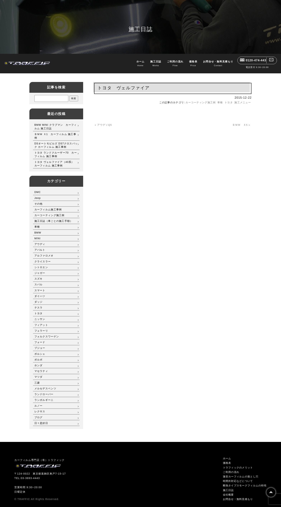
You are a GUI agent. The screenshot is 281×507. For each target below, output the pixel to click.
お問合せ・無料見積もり (212, 63)
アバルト (39, 246)
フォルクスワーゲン (46, 333)
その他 (38, 200)
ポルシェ (39, 350)
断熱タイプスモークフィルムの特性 (245, 482)
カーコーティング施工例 (49, 212)
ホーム (134, 63)
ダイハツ (39, 293)
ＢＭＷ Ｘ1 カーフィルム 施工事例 (55, 133)
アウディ (39, 241)
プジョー (39, 345)
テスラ (38, 304)
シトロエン (41, 264)
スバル (38, 281)
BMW (37, 229)
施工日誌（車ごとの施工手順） (53, 217)
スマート (39, 287)
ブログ (38, 414)
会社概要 (228, 491)
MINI (37, 235)
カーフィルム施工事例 (48, 206)
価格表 (187, 63)
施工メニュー (242, 99)
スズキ (38, 275)
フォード (39, 339)
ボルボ (38, 356)
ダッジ (38, 298)
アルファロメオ (44, 252)
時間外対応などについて (238, 478)
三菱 (37, 379)
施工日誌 (149, 63)
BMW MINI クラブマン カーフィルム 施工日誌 (55, 123)
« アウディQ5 (104, 121)
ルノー (38, 402)
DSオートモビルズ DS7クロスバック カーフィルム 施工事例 (56, 142)
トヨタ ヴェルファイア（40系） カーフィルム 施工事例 (55, 160)
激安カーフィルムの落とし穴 (241, 473)
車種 (37, 223)
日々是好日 (41, 420)
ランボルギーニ (44, 396)
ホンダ (38, 362)
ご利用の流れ (169, 63)
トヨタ (38, 310)
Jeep (37, 195)
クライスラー (42, 258)
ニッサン (39, 316)
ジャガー (39, 269)
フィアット (41, 321)
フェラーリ (41, 327)
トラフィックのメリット (238, 464)
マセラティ (41, 368)
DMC (37, 189)
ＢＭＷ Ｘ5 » (240, 121)
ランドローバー (44, 391)
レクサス (39, 408)
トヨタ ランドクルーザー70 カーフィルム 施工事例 (55, 151)
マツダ (38, 373)
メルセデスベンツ (45, 385)
